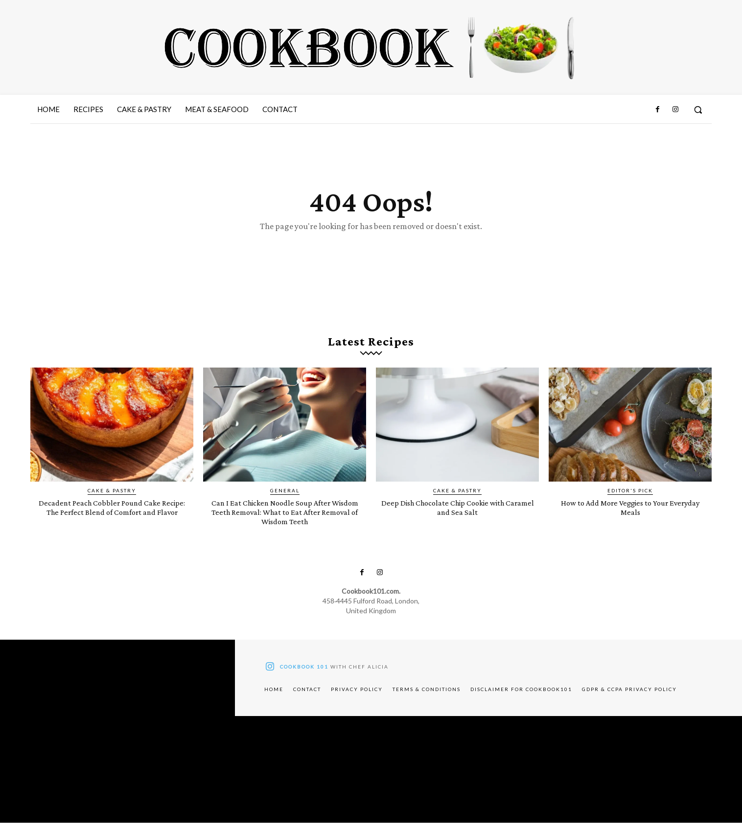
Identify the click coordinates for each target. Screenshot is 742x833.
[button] (698, 109)
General (285, 501)
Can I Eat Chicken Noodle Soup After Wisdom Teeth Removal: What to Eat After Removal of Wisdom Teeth (284, 522)
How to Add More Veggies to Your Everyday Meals (630, 517)
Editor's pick (630, 501)
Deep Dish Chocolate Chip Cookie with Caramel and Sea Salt (458, 517)
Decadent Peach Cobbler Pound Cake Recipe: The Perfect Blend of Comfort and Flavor (112, 522)
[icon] (270, 678)
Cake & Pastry (112, 501)
